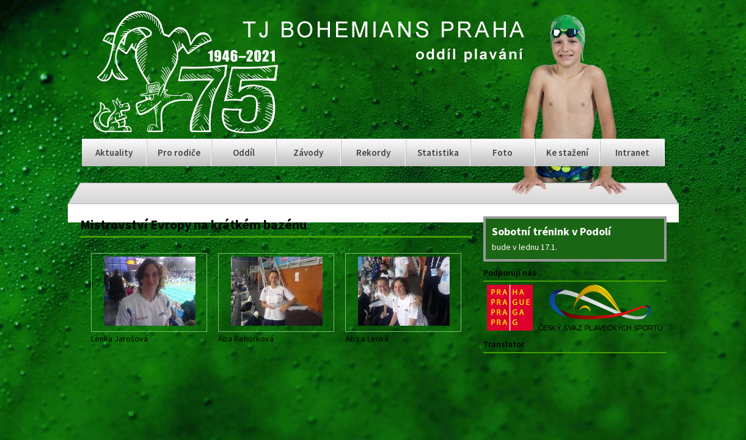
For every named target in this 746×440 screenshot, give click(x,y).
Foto (502, 152)
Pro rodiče (179, 152)
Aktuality (114, 152)
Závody (308, 152)
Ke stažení (567, 152)
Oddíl (244, 152)
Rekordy (373, 152)
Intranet (632, 152)
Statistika (438, 152)
